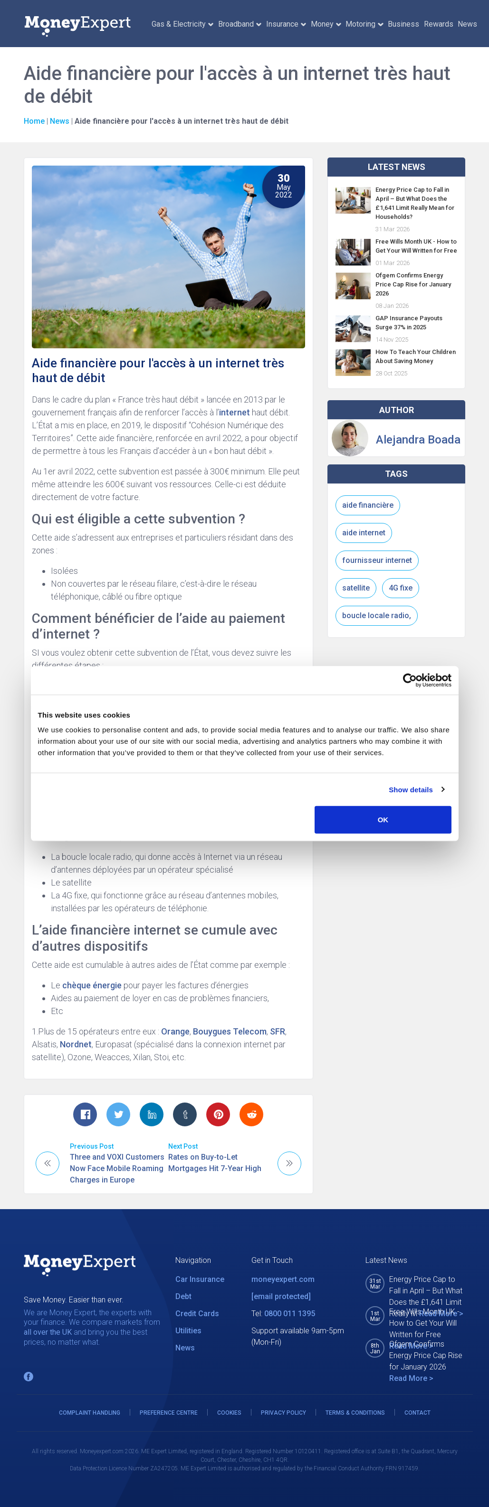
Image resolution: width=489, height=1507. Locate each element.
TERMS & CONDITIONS (355, 1412)
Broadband (239, 24)
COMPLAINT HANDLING (89, 1412)
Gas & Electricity (182, 24)
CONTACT (417, 1412)
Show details (411, 789)
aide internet (363, 532)
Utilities (188, 1330)
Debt (183, 1296)
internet (234, 412)
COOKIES (229, 1412)
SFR (277, 1031)
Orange (175, 1031)
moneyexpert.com (283, 1279)
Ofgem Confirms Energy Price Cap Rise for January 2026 (413, 284)
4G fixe (400, 587)
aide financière (367, 505)
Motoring (364, 24)
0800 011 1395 (289, 1313)
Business (403, 24)
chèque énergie (91, 985)
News (467, 24)
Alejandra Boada (418, 439)
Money (326, 24)
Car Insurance (199, 1279)
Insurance (286, 24)
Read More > (411, 1378)
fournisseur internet (377, 560)
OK (383, 820)
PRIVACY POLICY (283, 1412)
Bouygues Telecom (230, 1031)
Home (34, 121)
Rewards (438, 24)
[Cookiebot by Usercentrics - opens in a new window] (409, 680)
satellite (356, 587)
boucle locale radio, (376, 615)
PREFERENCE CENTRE (169, 1412)
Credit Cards (197, 1313)
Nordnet (76, 1044)
